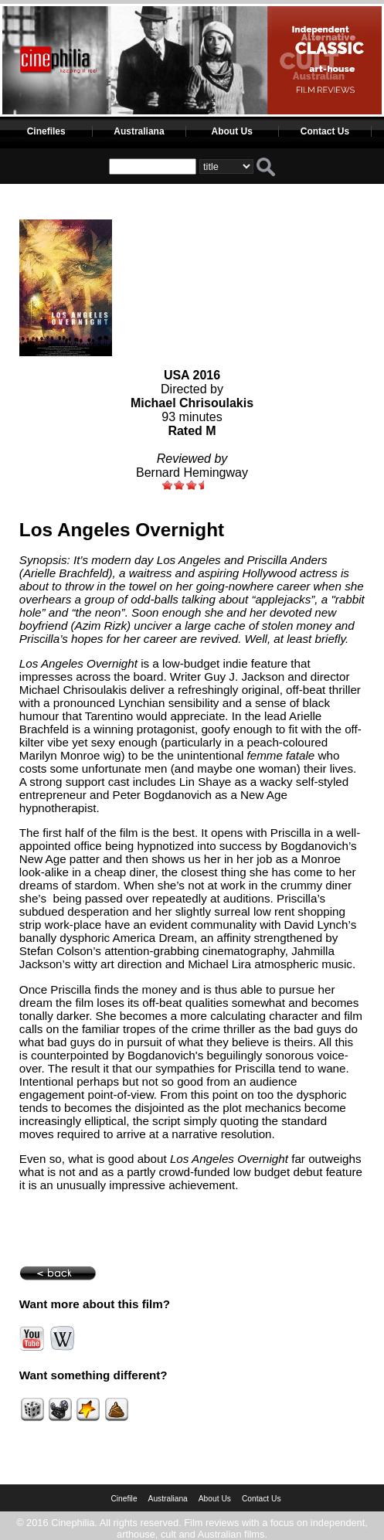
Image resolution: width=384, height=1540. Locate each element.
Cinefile (123, 1498)
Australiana (139, 131)
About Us (232, 131)
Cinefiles (46, 131)
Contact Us (325, 131)
